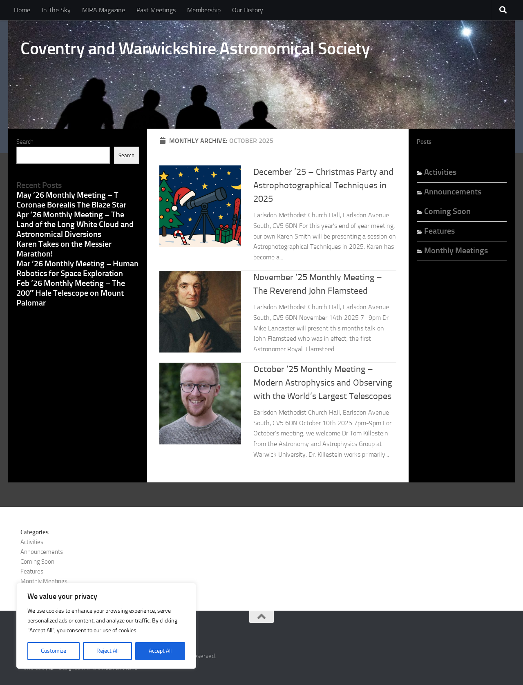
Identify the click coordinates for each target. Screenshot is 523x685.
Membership (204, 10)
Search (25, 141)
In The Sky (56, 10)
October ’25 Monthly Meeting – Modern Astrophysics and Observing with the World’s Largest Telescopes (322, 383)
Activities (440, 172)
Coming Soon (447, 211)
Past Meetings (156, 10)
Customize (53, 650)
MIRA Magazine (103, 10)
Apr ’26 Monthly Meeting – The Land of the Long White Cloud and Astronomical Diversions (75, 224)
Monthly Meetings (456, 250)
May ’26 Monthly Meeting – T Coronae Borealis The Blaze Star (71, 200)
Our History (247, 10)
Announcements (452, 191)
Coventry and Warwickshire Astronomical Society (195, 48)
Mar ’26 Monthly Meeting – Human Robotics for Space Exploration (77, 268)
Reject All (107, 650)
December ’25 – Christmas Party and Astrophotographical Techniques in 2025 (323, 185)
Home (22, 10)
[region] (106, 626)
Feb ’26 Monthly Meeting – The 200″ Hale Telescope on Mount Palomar (70, 293)
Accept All (160, 650)
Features (439, 231)
